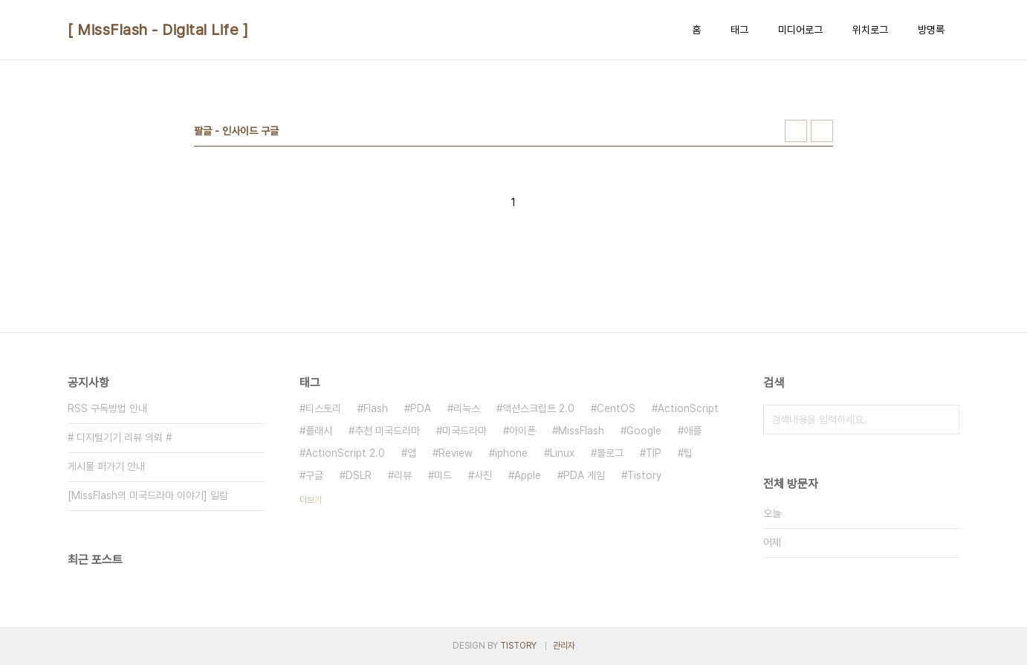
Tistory (644, 475)
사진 (483, 475)
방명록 (931, 30)
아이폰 (522, 431)
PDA (420, 408)
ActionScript (688, 408)
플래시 (318, 431)
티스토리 (323, 408)
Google (643, 431)
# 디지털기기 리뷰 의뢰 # (120, 437)
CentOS (616, 408)
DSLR (359, 475)
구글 (314, 475)
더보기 (310, 500)
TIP (653, 453)
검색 (944, 419)
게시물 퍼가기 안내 (106, 466)
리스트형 (822, 131)
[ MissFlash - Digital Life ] (158, 30)
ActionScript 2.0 (345, 453)
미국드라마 (464, 431)
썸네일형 (796, 131)
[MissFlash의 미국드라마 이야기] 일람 (148, 495)
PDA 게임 (584, 475)
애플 (693, 431)
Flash (375, 408)
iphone (511, 453)
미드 (443, 475)
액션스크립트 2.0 (538, 408)
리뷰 (403, 475)
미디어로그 (800, 30)
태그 (739, 30)
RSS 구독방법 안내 (107, 408)
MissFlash (581, 431)
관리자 (564, 645)
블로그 (610, 453)
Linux (562, 453)
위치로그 (870, 30)
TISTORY (518, 645)
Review (455, 453)
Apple (527, 475)
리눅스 (466, 408)
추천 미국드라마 (387, 431)
